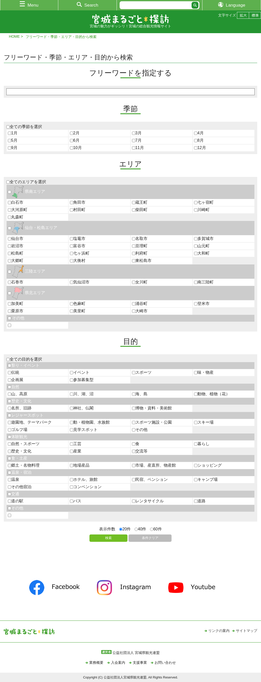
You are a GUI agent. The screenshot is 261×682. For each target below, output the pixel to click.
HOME (14, 36)
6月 (75, 140)
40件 (140, 529)
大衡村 (77, 260)
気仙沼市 (79, 282)
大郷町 (15, 260)
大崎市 (139, 311)
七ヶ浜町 (79, 253)
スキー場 (204, 422)
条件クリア (150, 538)
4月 (199, 133)
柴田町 (139, 210)
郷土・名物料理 (24, 465)
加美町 (15, 303)
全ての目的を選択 (24, 359)
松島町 (15, 253)
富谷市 (77, 246)
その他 (16, 318)
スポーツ (142, 372)
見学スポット (84, 429)
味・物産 (204, 372)
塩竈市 (77, 238)
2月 (75, 133)
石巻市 (15, 282)
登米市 (202, 303)
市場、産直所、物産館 (154, 465)
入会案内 (118, 662)
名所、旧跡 (19, 408)
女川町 (139, 282)
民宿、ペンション (150, 479)
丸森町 (15, 217)
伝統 (13, 372)
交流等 (139, 451)
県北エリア (26, 293)
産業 (75, 451)
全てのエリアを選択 (26, 182)
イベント (79, 372)
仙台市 (15, 238)
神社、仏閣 (82, 408)
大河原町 (17, 210)
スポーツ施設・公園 (152, 422)
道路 (200, 501)
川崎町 (202, 210)
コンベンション (86, 487)
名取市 (139, 238)
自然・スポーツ (24, 444)
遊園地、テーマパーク (30, 422)
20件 (125, 529)
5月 (12, 140)
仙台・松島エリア (32, 227)
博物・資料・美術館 (152, 408)
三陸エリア (26, 271)
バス (75, 501)
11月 (138, 148)
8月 (199, 140)
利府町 (139, 253)
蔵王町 (139, 202)
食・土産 (17, 458)
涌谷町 (139, 303)
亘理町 (139, 246)
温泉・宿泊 (19, 472)
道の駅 (15, 501)
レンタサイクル (148, 501)
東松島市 (142, 260)
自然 (13, 387)
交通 (13, 494)
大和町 (202, 253)
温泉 (13, 479)
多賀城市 (204, 238)
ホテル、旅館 (84, 479)
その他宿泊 (19, 487)
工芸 (75, 444)
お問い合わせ (165, 662)
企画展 (15, 380)
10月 (76, 148)
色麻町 (77, 303)
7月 (137, 140)
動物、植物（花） (212, 394)
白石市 (15, 202)
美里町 (77, 311)
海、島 (139, 394)
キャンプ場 (206, 479)
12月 (200, 148)
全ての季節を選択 (24, 127)
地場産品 (79, 465)
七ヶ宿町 (204, 202)
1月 (12, 133)
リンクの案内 (219, 631)
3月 (137, 133)
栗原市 (15, 311)
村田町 (77, 210)
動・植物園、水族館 (90, 422)
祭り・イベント (24, 365)
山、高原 (17, 394)
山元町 (202, 246)
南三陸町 (204, 282)
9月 (12, 148)
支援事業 (140, 662)
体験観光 (17, 437)
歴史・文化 (19, 401)
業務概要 (96, 662)
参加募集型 (82, 380)
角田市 (77, 202)
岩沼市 (15, 246)
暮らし (202, 444)
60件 (156, 529)
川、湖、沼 (82, 394)
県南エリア (26, 191)
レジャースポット (26, 415)
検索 (108, 538)
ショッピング (208, 465)
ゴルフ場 (17, 429)
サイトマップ (246, 631)
